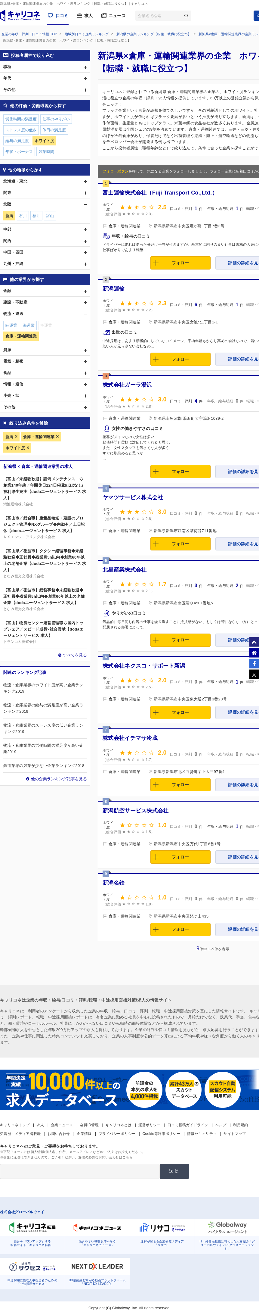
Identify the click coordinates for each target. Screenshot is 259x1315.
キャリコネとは (118, 1125)
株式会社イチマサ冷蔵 (130, 738)
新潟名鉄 (114, 883)
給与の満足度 (17, 141)
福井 (36, 215)
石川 (23, 215)
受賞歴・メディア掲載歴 (20, 1134)
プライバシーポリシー (117, 1134)
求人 (88, 15)
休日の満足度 (54, 130)
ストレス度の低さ (21, 130)
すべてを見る (75, 655)
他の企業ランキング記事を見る (59, 779)
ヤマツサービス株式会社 (133, 497)
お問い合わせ (59, 1134)
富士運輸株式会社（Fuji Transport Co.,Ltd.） (160, 193)
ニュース (117, 15)
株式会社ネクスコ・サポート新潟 (144, 666)
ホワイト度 (15, 448)
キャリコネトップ (14, 1125)
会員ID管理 (89, 1125)
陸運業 (11, 325)
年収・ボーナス (19, 151)
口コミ (62, 15)
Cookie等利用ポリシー (161, 1134)
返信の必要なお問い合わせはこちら (105, 1157)
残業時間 (46, 151)
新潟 (9, 437)
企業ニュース (62, 1125)
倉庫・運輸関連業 (38, 437)
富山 (50, 215)
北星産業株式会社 (124, 570)
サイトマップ (235, 1134)
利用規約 (240, 1125)
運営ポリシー (149, 1125)
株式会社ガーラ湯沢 (127, 385)
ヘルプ (220, 1125)
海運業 (29, 325)
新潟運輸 (114, 289)
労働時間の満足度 (21, 119)
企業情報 (84, 1134)
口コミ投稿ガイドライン (188, 1125)
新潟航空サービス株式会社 (136, 811)
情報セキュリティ (202, 1134)
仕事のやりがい (56, 119)
